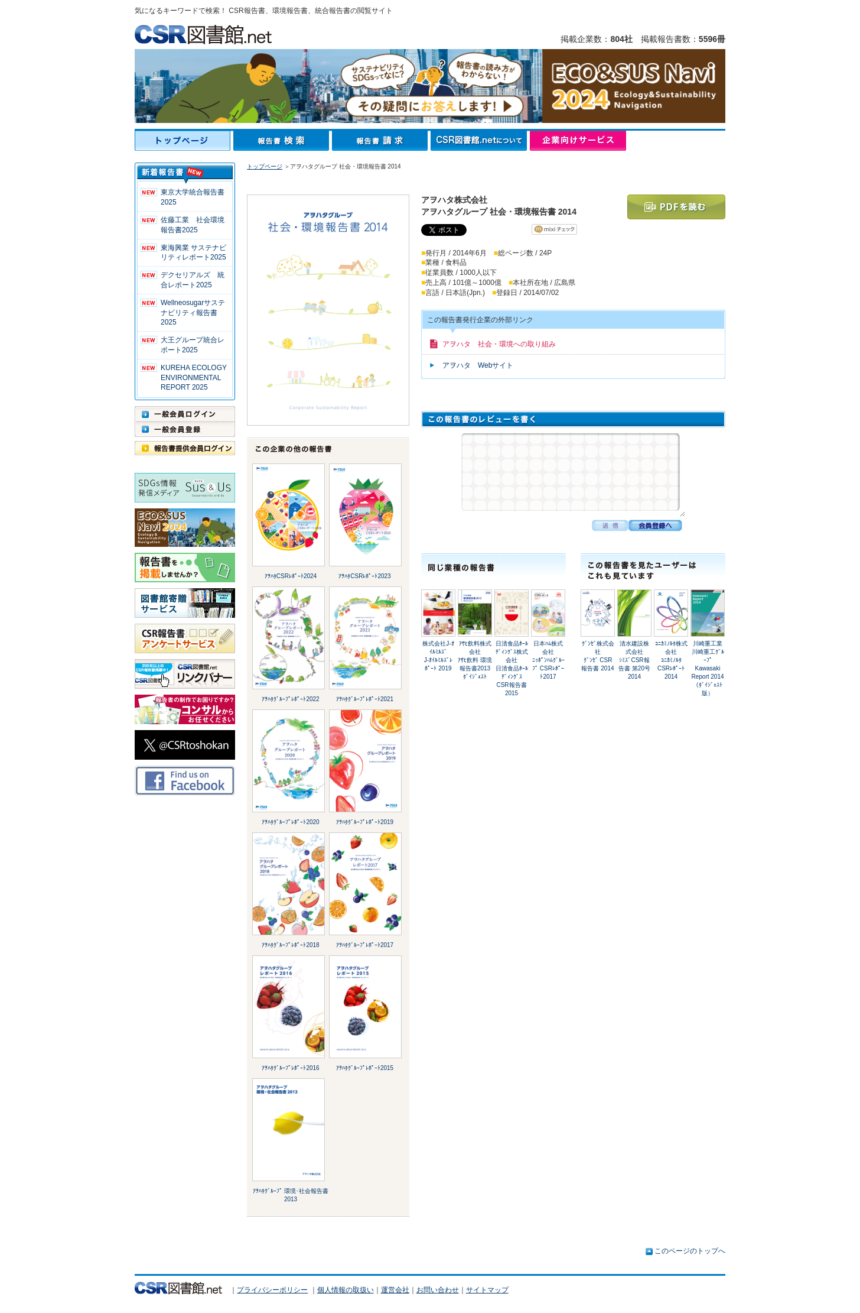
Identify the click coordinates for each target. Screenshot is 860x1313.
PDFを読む (676, 206)
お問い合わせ (437, 1290)
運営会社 (395, 1290)
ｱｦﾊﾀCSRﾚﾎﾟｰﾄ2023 (364, 576)
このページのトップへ (689, 1251)
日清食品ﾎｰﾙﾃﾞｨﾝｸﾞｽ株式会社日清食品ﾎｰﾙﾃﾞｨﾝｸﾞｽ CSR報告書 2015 (512, 668)
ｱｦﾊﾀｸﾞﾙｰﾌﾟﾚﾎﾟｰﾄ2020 (290, 822)
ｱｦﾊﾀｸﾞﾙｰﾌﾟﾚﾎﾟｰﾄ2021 (364, 699)
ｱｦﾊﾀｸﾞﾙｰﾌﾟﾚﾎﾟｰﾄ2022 (290, 699)
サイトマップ (487, 1290)
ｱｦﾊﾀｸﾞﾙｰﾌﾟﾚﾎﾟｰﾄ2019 (364, 822)
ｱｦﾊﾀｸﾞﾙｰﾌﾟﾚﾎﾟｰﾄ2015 (364, 1068)
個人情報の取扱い (345, 1290)
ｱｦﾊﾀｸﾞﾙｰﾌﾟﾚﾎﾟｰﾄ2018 (290, 945)
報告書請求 (381, 141)
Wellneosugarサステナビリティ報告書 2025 (193, 313)
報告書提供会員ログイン (185, 448)
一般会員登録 (185, 429)
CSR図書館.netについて (480, 141)
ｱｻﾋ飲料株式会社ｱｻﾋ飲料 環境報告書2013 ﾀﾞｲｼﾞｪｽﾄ (475, 660)
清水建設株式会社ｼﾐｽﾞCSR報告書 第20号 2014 (634, 660)
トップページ (184, 141)
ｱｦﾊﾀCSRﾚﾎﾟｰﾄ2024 (291, 576)
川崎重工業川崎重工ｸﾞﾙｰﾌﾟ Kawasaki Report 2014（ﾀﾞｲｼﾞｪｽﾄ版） (707, 668)
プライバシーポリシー (272, 1290)
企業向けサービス (578, 141)
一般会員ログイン (185, 414)
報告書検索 (282, 141)
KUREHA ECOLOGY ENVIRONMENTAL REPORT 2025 (194, 378)
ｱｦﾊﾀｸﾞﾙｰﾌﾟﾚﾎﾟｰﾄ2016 (290, 1068)
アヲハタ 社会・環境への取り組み (499, 344)
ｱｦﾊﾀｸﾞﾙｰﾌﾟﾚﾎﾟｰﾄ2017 (364, 945)
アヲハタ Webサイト (477, 365)
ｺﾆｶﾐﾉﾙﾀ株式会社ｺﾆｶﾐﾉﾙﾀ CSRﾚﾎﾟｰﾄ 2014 (671, 660)
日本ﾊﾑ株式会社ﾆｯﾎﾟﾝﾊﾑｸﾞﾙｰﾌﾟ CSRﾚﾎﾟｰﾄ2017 (548, 660)
